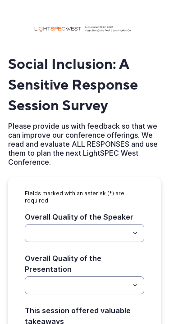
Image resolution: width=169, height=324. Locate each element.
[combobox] (84, 233)
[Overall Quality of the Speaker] (77, 233)
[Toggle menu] (135, 233)
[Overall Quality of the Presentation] (77, 285)
